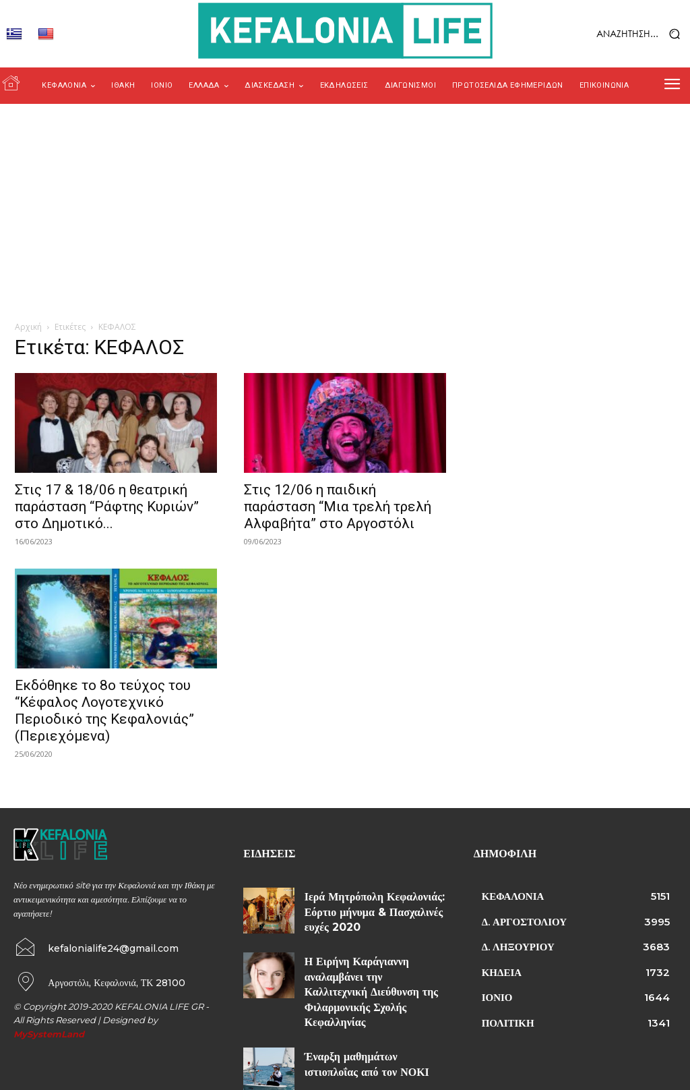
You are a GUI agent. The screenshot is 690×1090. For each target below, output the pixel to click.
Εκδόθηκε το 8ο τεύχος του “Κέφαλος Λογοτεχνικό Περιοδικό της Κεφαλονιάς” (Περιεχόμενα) (104, 710)
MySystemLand (48, 1031)
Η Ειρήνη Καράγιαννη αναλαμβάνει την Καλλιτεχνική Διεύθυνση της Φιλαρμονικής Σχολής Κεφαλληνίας (372, 967)
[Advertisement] (345, 205)
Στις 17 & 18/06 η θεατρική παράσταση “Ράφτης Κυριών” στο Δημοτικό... (107, 507)
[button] (614, 34)
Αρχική (28, 327)
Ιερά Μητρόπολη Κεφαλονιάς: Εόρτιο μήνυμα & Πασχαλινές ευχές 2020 (372, 907)
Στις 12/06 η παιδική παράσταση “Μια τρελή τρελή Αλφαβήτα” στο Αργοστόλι (337, 507)
